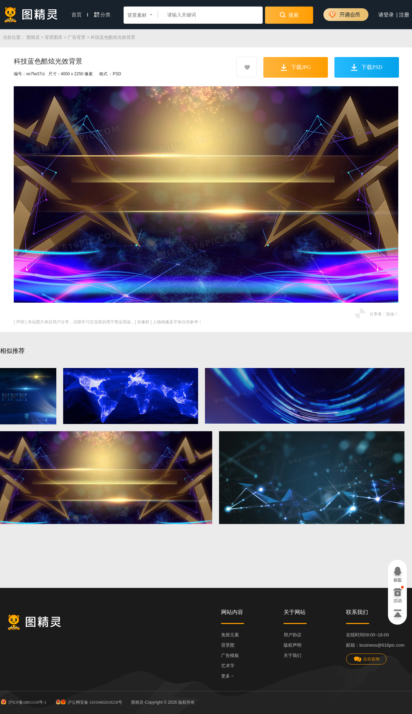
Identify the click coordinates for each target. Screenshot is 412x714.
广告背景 (76, 37)
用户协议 (292, 634)
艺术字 (227, 665)
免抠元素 (230, 634)
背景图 (227, 645)
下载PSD (366, 67)
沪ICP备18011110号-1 (23, 701)
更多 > (227, 676)
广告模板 (230, 655)
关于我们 (292, 655)
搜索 (289, 14)
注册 (404, 15)
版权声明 (292, 645)
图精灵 (33, 37)
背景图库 (53, 37)
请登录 (386, 15)
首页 (79, 15)
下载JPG (296, 67)
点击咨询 (366, 659)
